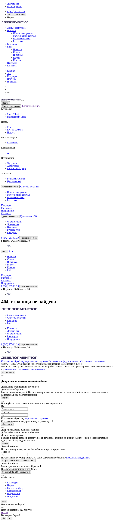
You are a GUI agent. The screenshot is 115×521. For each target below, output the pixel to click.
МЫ (9, 127)
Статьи (16, 52)
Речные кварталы (16, 178)
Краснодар (12, 482)
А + (9, 153)
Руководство (13, 229)
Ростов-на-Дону (15, 488)
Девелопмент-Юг (29, 216)
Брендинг (12, 232)
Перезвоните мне (16, 14)
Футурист (12, 163)
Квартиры (12, 44)
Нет (9, 518)
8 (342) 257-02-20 (16, 11)
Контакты (12, 65)
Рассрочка (18, 41)
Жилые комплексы (16, 27)
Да (3, 518)
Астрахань (12, 496)
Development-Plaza (16, 116)
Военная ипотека (21, 38)
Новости (17, 49)
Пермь (5, 103)
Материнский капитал (24, 36)
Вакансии (12, 63)
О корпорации (14, 6)
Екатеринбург (14, 490)
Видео (16, 57)
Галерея (17, 60)
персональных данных (36, 418)
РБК (9, 270)
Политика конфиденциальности (65, 361)
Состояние (12, 142)
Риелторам (6, 208)
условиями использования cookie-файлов (24, 369)
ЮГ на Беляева (15, 129)
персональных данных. (78, 457)
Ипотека (11, 30)
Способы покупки (29, 186)
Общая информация (23, 33)
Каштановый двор (16, 168)
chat (4, 501)
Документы (13, 3)
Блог (9, 46)
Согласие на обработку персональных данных (24, 361)
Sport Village (13, 114)
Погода (11, 132)
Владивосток (13, 493)
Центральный (14, 181)
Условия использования (93, 361)
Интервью (18, 55)
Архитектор (13, 165)
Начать (4, 512)
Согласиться (8, 372)
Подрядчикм (7, 210)
